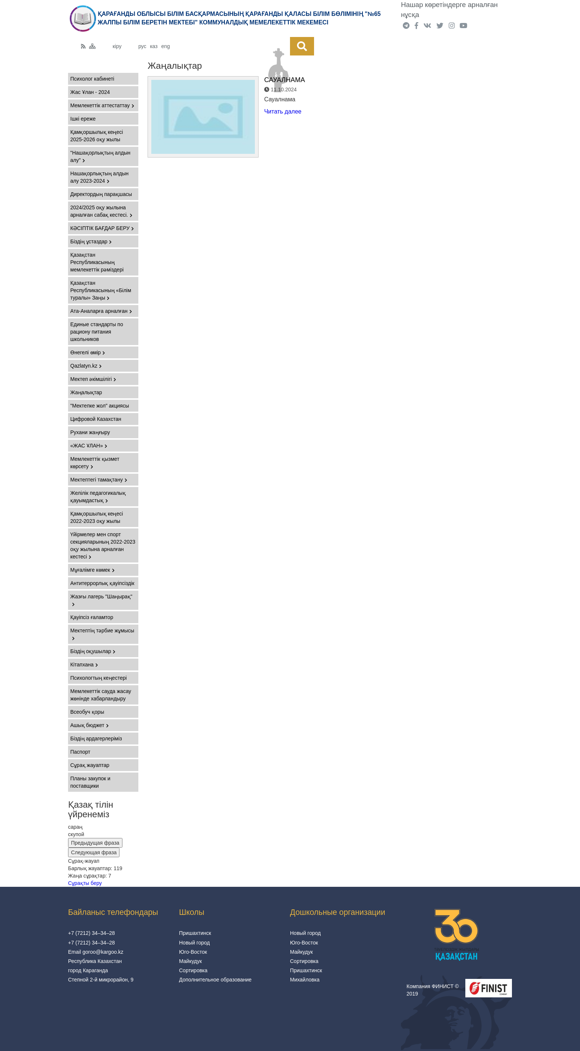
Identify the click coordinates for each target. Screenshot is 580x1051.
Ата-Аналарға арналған (101, 311)
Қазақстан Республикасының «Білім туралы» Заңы (100, 290)
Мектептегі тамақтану (98, 480)
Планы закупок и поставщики (90, 782)
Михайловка (305, 980)
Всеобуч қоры (87, 712)
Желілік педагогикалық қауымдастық (98, 496)
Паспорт (80, 752)
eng (165, 46)
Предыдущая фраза (95, 843)
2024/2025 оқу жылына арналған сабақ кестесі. (101, 211)
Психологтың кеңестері (98, 678)
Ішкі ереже (83, 119)
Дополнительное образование (215, 980)
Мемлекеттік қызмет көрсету (94, 462)
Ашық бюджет (89, 725)
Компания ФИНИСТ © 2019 (433, 990)
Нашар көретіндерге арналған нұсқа (449, 9)
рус (142, 46)
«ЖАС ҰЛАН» (88, 446)
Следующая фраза (94, 852)
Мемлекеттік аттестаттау (102, 105)
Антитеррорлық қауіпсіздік (102, 583)
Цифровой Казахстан (95, 419)
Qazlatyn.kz (86, 366)
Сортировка (193, 970)
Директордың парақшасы (101, 194)
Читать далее (282, 111)
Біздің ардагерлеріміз (96, 738)
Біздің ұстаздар (91, 241)
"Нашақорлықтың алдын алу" (100, 156)
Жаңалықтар (86, 392)
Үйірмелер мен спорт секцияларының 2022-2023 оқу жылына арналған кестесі (102, 545)
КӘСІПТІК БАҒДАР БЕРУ (102, 228)
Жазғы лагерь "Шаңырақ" (101, 600)
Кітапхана (84, 665)
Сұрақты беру (85, 883)
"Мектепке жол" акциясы (99, 406)
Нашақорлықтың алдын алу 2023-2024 (99, 177)
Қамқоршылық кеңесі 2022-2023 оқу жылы (96, 517)
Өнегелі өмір (87, 352)
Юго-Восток (193, 952)
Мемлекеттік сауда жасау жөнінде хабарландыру (100, 695)
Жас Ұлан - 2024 (90, 92)
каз (153, 46)
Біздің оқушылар (92, 651)
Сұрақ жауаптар (89, 765)
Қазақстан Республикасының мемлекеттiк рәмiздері (97, 262)
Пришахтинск (195, 933)
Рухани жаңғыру (90, 432)
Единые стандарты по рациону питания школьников (96, 331)
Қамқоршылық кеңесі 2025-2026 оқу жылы (96, 135)
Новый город (194, 943)
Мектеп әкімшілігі (93, 379)
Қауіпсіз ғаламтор (91, 617)
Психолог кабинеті (92, 79)
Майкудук (190, 961)
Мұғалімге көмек (92, 570)
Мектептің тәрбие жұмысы (102, 634)
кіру (117, 46)
